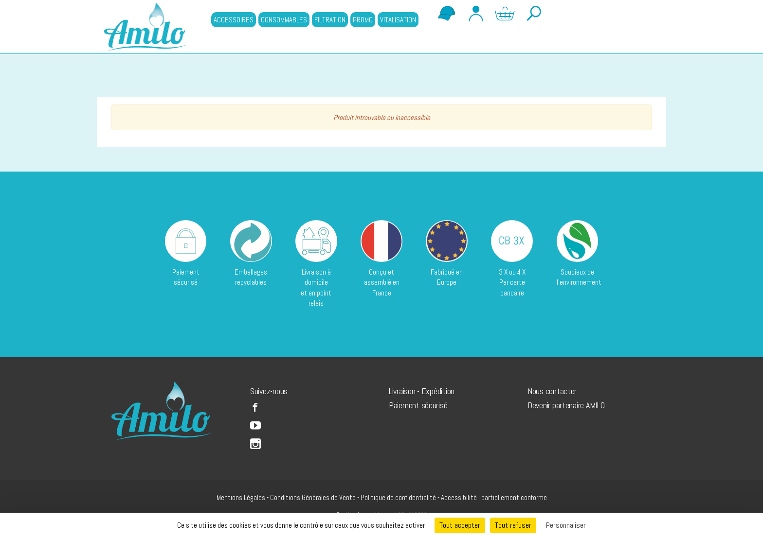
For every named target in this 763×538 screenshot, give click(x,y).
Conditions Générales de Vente (313, 497)
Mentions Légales (241, 497)
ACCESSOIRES (234, 19)
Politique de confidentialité (398, 497)
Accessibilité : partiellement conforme (494, 497)
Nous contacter (552, 391)
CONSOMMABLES (284, 19)
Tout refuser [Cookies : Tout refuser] (513, 525)
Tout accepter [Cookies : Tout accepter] (459, 525)
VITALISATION (398, 19)
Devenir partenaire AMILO (566, 405)
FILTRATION (329, 19)
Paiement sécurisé (418, 405)
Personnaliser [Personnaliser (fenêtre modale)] (566, 525)
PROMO (363, 19)
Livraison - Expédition (421, 391)
